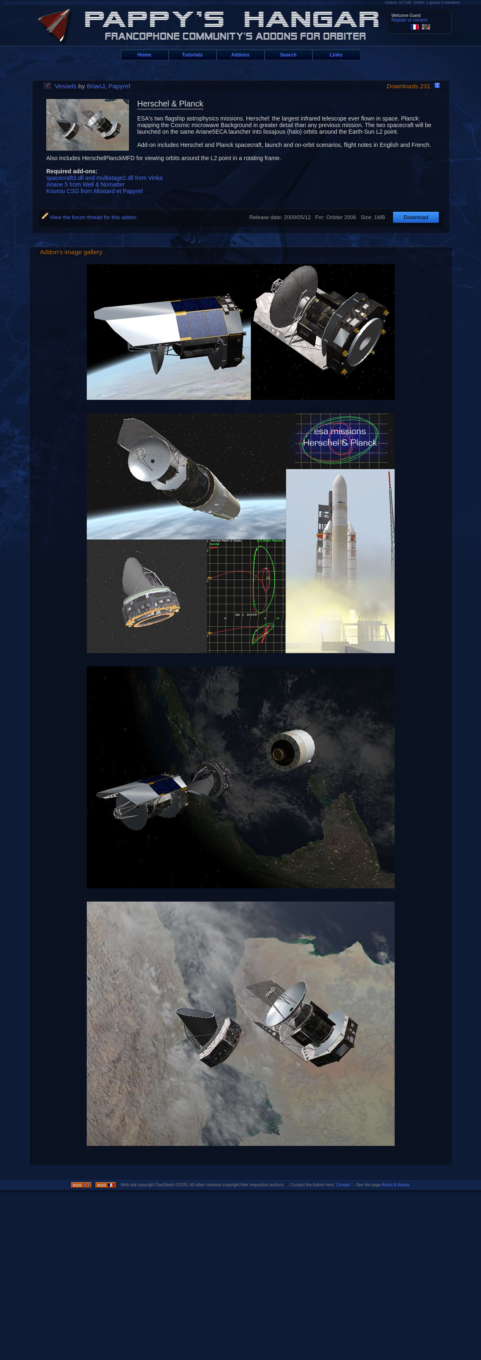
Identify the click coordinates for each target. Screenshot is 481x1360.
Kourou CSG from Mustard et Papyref (94, 191)
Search (288, 55)
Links (336, 55)
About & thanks (396, 1185)
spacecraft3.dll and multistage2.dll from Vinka (104, 178)
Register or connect (409, 20)
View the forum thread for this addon (89, 217)
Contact (343, 1185)
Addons (240, 55)
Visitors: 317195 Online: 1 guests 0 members (422, 2)
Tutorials (192, 55)
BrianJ (96, 86)
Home (144, 55)
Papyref (119, 86)
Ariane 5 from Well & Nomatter (85, 184)
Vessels (65, 86)
